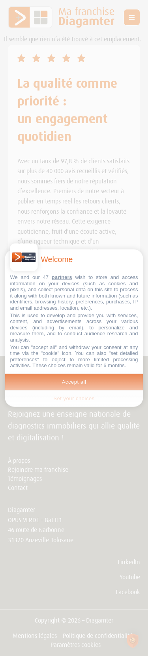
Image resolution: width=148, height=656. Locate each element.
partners (62, 277)
